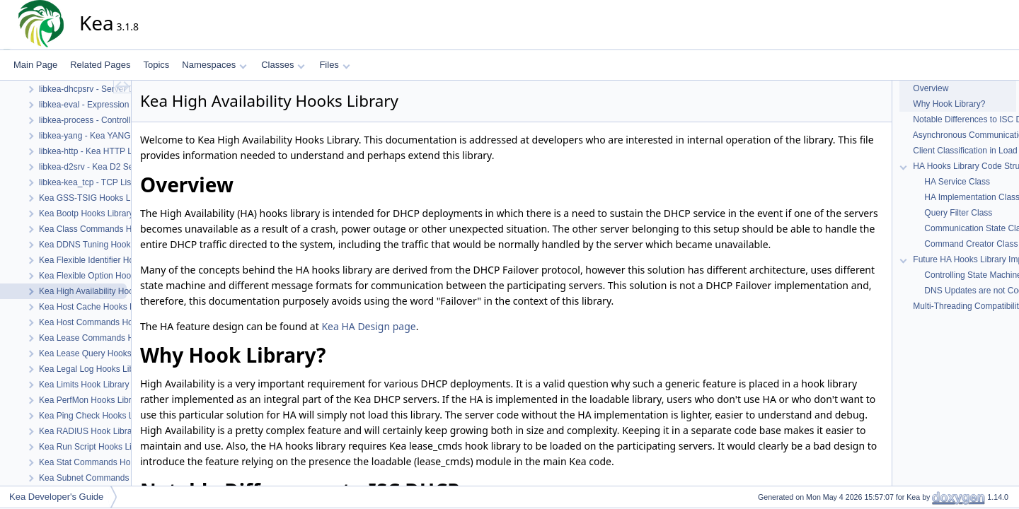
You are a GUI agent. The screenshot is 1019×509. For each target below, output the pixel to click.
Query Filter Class (957, 213)
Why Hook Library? (948, 104)
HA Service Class (956, 182)
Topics (156, 64)
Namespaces (214, 64)
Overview (929, 88)
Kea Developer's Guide (56, 496)
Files (334, 64)
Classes (283, 64)
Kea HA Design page (368, 326)
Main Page (35, 64)
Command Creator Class (970, 244)
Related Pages (100, 64)
